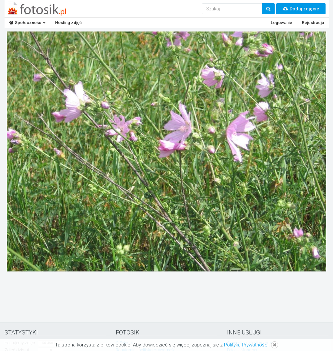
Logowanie (281, 22)
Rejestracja (313, 22)
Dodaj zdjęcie (301, 8)
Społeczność (27, 22)
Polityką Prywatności (246, 345)
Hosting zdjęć (68, 22)
